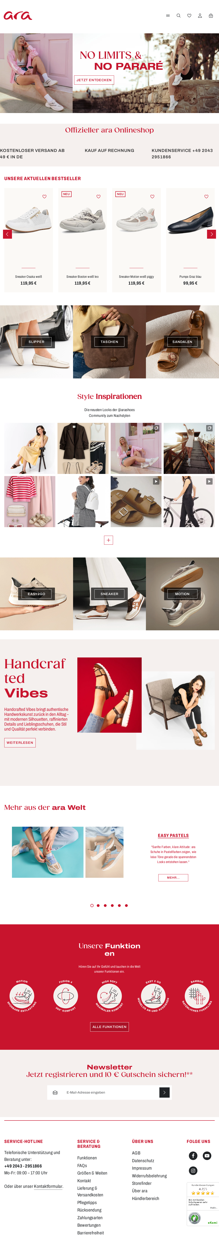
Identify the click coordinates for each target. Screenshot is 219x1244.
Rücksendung (89, 1210)
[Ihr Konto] (200, 15)
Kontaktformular (48, 1186)
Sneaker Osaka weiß (28, 276)
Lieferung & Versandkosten (90, 1191)
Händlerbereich (145, 1198)
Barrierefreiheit (90, 1233)
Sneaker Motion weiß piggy (136, 276)
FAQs (82, 1165)
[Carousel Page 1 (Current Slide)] (92, 905)
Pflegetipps (87, 1202)
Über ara (139, 1190)
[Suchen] (178, 15)
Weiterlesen (20, 742)
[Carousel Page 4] (112, 905)
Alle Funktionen (110, 1027)
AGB (136, 1153)
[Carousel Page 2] (98, 905)
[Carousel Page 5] (119, 905)
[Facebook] (193, 1155)
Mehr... (173, 877)
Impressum (142, 1168)
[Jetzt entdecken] (109, 73)
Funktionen (87, 1158)
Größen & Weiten (92, 1173)
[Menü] (168, 15)
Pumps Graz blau (190, 276)
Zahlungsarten (90, 1217)
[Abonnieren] (164, 1092)
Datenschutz (143, 1160)
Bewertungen (89, 1225)
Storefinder (141, 1183)
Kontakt (84, 1180)
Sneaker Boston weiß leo (82, 276)
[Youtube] (207, 1155)
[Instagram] (193, 1170)
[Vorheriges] (7, 234)
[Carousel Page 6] (126, 905)
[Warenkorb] (210, 15)
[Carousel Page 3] (105, 905)
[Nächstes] (211, 234)
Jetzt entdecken (94, 80)
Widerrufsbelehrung (149, 1175)
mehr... (213, 1208)
